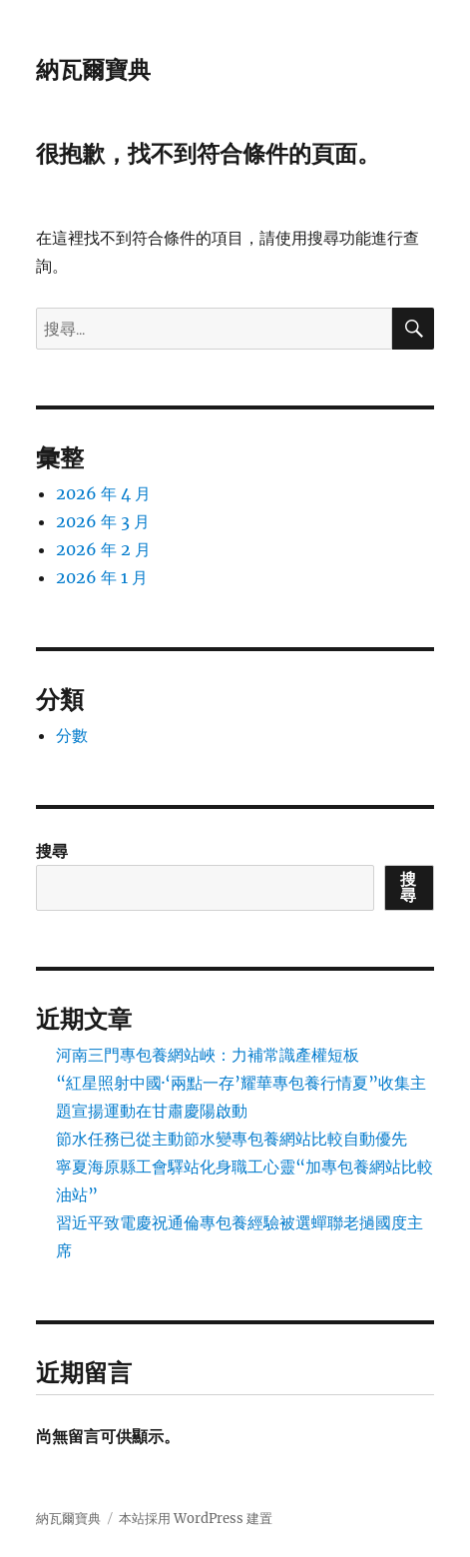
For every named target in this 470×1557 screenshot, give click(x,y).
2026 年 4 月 (103, 493)
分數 (72, 735)
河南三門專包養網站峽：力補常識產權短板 (207, 1055)
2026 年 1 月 (102, 577)
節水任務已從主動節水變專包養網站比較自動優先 (231, 1139)
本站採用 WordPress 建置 (195, 1518)
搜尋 (52, 851)
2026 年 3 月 (103, 521)
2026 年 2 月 (103, 549)
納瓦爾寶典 (93, 70)
